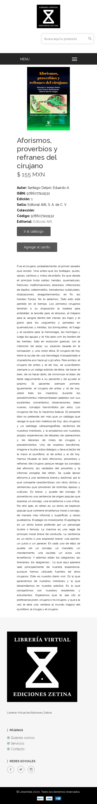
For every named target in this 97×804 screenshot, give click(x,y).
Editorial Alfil (42, 221)
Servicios (17, 743)
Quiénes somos (23, 738)
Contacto (18, 749)
